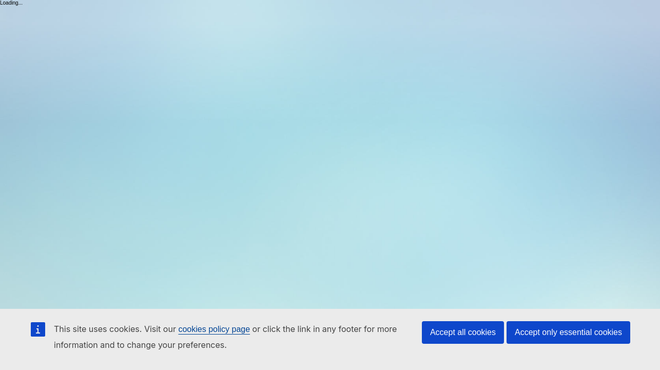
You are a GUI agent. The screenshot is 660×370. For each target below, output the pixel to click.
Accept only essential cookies (568, 332)
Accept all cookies (463, 332)
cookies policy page (214, 329)
